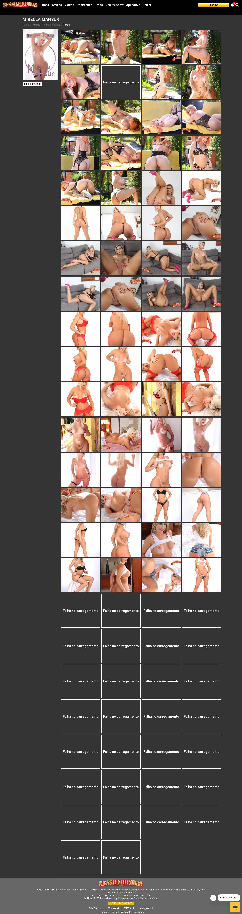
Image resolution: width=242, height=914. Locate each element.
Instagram (146, 908)
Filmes (44, 5)
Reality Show (114, 5)
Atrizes (57, 5)
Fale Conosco (96, 908)
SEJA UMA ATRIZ (121, 903)
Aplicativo (133, 5)
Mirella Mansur (52, 24)
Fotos (99, 5)
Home (26, 24)
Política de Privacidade (132, 912)
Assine (213, 5)
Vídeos (69, 5)
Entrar (147, 5)
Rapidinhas (84, 5)
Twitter (114, 908)
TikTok (129, 908)
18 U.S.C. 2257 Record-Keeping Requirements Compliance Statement (121, 898)
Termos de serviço (107, 912)
